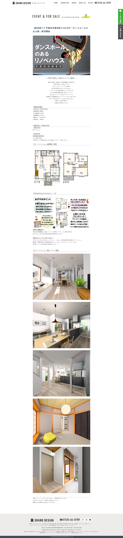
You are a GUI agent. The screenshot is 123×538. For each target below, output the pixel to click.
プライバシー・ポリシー (70, 525)
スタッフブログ (40, 525)
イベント (89, 523)
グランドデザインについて (38, 523)
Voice (72, 523)
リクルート (46, 525)
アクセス (79, 523)
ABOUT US (82, 3)
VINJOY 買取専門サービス (54, 525)
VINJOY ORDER (60, 523)
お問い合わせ (62, 525)
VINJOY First (45, 523)
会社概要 (75, 523)
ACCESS (90, 3)
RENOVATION (65, 3)
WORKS (74, 3)
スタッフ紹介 (84, 523)
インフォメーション (33, 525)
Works (69, 523)
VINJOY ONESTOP (52, 523)
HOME (56, 3)
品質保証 (65, 523)
